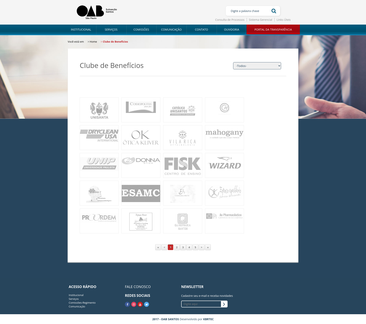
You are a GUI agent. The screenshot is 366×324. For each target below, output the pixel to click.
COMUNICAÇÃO (171, 29)
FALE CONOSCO (138, 286)
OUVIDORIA (231, 29)
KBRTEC (208, 319)
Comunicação (77, 306)
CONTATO (201, 29)
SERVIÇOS (111, 29)
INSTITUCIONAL (81, 29)
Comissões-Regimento (82, 302)
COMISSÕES (141, 29)
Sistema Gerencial (260, 20)
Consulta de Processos (230, 20)
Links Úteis (284, 20)
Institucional (76, 295)
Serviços (74, 299)
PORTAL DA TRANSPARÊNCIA (273, 29)
